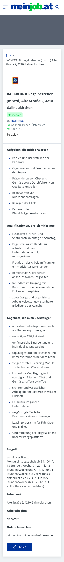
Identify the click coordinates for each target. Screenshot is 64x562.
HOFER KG (17, 121)
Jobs (9, 55)
